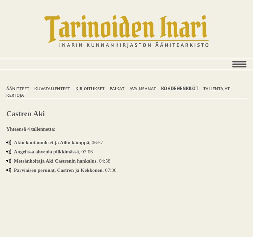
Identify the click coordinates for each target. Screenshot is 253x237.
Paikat (117, 88)
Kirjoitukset (90, 88)
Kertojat (16, 95)
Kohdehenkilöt (179, 88)
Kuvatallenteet (52, 88)
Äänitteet (17, 88)
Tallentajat (216, 88)
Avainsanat (142, 88)
